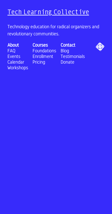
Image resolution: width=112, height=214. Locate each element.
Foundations (44, 51)
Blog (65, 51)
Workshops (17, 67)
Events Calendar (15, 59)
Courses (40, 45)
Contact (68, 45)
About (13, 45)
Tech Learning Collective (48, 12)
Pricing (39, 62)
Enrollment (43, 56)
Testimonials (73, 56)
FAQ (11, 51)
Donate (67, 62)
